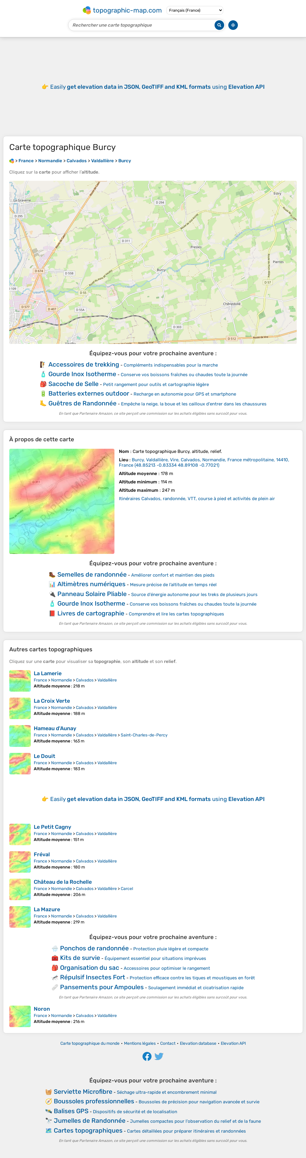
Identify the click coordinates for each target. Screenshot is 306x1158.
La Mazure (47, 909)
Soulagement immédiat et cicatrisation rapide (196, 987)
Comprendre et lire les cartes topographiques (176, 614)
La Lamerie (48, 673)
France (40, 680)
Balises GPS (71, 1111)
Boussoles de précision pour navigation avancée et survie (199, 1102)
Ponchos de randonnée (94, 948)
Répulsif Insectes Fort (92, 977)
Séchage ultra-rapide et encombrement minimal (167, 1092)
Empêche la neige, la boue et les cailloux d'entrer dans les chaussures (194, 404)
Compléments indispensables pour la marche (171, 365)
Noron (42, 1009)
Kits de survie (80, 957)
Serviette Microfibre (83, 1091)
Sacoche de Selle (73, 383)
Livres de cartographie (90, 613)
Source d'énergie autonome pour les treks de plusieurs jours (194, 594)
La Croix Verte (52, 701)
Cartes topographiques (88, 1130)
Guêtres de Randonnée (82, 403)
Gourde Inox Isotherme (82, 374)
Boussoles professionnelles (94, 1101)
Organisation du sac (89, 967)
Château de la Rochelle (63, 882)
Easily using (157, 86)
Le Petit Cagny (52, 827)
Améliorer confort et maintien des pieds (173, 575)
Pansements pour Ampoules (102, 987)
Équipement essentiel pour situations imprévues (155, 958)
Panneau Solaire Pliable (92, 594)
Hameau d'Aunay (55, 728)
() (204, 462)
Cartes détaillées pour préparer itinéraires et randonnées (186, 1131)
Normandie (61, 680)
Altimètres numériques (91, 584)
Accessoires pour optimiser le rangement (167, 968)
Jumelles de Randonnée (90, 1120)
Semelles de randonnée (92, 574)
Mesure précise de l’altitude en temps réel (173, 584)
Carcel (127, 888)
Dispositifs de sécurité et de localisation (135, 1111)
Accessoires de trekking (83, 364)
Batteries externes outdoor (88, 393)
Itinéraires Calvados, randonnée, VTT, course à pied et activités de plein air (197, 498)
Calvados (85, 680)
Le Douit (44, 756)
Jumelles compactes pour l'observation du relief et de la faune (195, 1121)
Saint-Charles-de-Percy (144, 735)
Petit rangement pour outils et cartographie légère (156, 384)
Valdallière (107, 680)
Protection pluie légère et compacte (170, 949)
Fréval (42, 854)
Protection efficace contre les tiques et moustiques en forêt (192, 978)
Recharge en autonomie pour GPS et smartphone (185, 394)
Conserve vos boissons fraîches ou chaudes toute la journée (184, 374)
